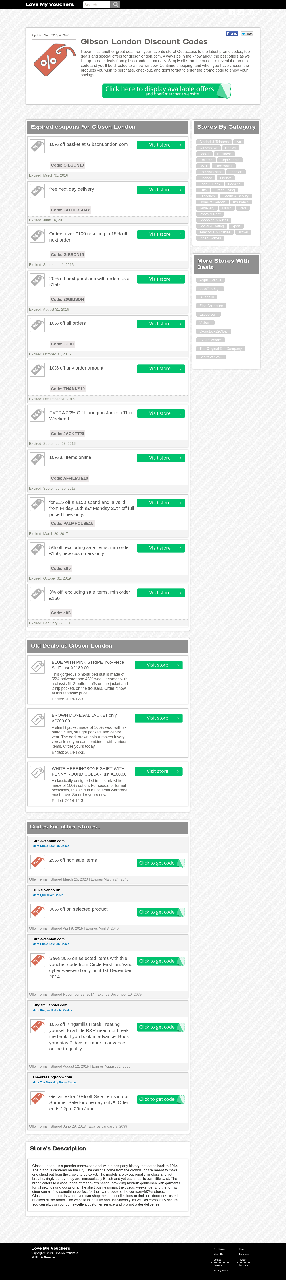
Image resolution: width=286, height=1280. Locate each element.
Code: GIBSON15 (67, 254)
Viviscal (205, 323)
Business (224, 154)
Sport (236, 226)
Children (206, 160)
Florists (225, 178)
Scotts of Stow (210, 357)
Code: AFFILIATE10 (69, 478)
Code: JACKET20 (67, 433)
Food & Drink (209, 184)
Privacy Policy (221, 1270)
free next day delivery (71, 189)
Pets (242, 208)
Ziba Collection (211, 306)
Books (204, 154)
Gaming (234, 184)
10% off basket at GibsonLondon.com (88, 144)
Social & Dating (211, 226)
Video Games (210, 238)
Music (226, 208)
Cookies (218, 1265)
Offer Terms (38, 879)
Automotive (208, 148)
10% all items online (70, 457)
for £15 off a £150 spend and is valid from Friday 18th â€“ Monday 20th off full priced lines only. (91, 508)
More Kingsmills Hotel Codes (52, 1010)
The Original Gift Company (220, 349)
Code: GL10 (62, 344)
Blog (241, 1249)
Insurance (241, 202)
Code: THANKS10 (68, 389)
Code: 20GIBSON (67, 299)
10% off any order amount (76, 367)
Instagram (244, 1265)
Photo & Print (209, 214)
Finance (205, 178)
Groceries (207, 196)
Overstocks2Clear (213, 331)
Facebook (244, 1254)
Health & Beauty (236, 196)
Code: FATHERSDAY (70, 210)
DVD (203, 166)
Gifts (203, 190)
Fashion (235, 172)
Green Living (224, 190)
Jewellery (206, 208)
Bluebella (206, 297)
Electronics (223, 166)
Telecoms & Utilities (214, 232)
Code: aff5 (61, 568)
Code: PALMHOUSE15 (72, 523)
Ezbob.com (208, 314)
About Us (218, 1254)
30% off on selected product (78, 909)
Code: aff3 (61, 613)
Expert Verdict (210, 340)
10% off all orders (67, 323)
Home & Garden (212, 202)
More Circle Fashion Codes (50, 846)
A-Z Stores (219, 1249)
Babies (230, 148)
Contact (217, 1260)
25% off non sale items (73, 860)
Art (239, 142)
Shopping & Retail (213, 220)
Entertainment (210, 172)
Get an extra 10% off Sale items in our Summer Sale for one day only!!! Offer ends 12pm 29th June (89, 1102)
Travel (243, 232)
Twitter (242, 1260)
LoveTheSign (209, 289)
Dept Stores (230, 160)
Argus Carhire (210, 280)
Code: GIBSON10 (67, 165)
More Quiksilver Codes (47, 895)
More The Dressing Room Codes (54, 1082)
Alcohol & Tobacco (214, 142)
